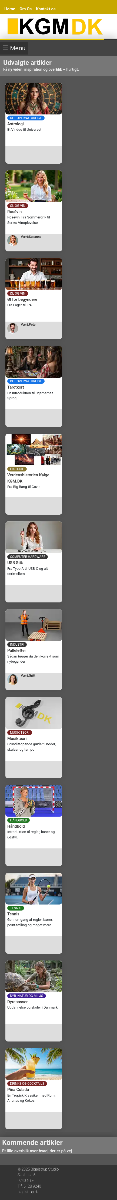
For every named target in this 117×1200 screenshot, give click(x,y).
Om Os (25, 8)
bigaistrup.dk (28, 1192)
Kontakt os (45, 8)
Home (9, 8)
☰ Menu (14, 48)
